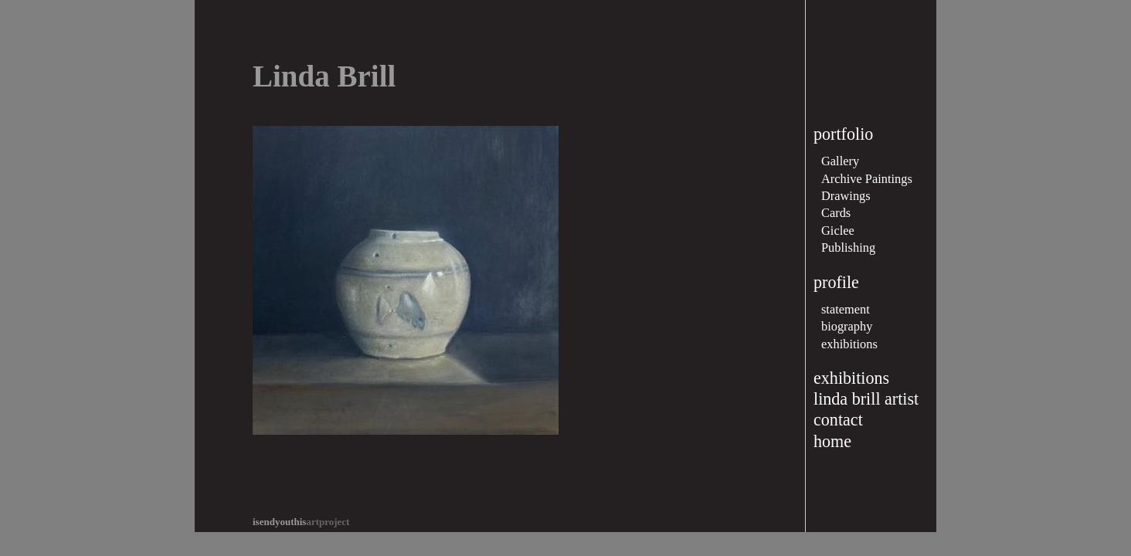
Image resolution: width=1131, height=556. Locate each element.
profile (836, 282)
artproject (301, 521)
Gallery (840, 161)
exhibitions (849, 344)
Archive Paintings (866, 178)
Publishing (848, 247)
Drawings (846, 195)
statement (845, 309)
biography (846, 326)
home (832, 441)
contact (838, 419)
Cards (836, 212)
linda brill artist (866, 399)
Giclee (837, 230)
